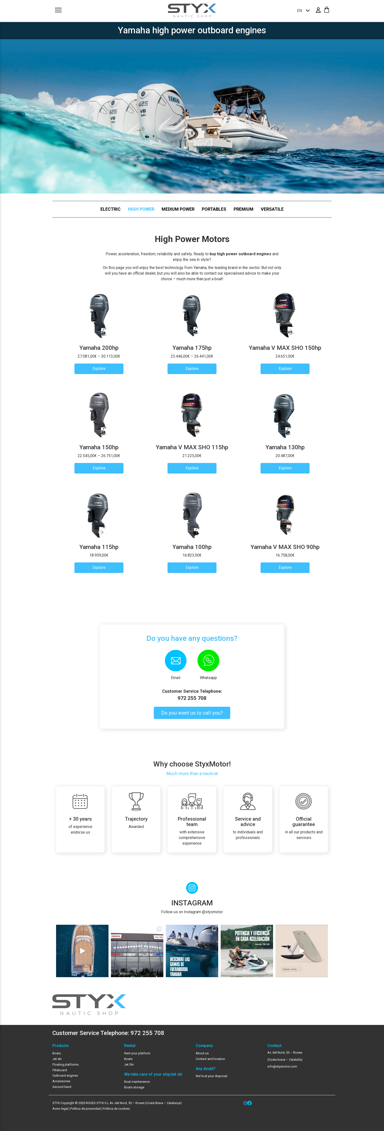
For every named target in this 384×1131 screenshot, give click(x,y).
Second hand (61, 1087)
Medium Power (178, 209)
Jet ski (57, 1059)
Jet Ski (129, 1064)
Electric (110, 209)
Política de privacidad (85, 1108)
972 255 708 (192, 698)
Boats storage (134, 1087)
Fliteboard (59, 1070)
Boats (56, 1053)
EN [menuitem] (299, 10)
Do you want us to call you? (192, 713)
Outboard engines (65, 1075)
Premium (243, 209)
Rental (129, 1046)
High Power (141, 209)
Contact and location (210, 1059)
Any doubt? (206, 1069)
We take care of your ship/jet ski (153, 1074)
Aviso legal (60, 1108)
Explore (99, 368)
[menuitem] (302, 10)
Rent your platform (137, 1053)
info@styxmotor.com (282, 1066)
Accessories (61, 1081)
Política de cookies (116, 1108)
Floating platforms (65, 1064)
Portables (214, 209)
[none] (302, 10)
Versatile (272, 209)
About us (202, 1053)
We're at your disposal (211, 1076)
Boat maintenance (137, 1081)
